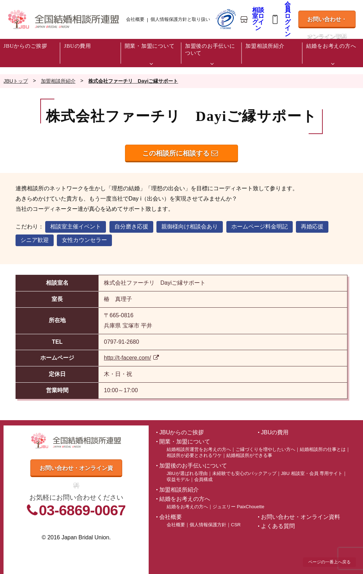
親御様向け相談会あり (189, 227)
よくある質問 (278, 526)
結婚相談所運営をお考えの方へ (199, 449)
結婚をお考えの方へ (187, 506)
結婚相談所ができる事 (249, 455)
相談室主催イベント (75, 227)
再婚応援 (312, 227)
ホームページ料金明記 (259, 227)
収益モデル (178, 479)
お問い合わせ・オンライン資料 (327, 22)
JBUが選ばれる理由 (187, 473)
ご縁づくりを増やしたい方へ (265, 449)
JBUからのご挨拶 (181, 432)
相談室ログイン (258, 19)
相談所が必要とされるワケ (194, 455)
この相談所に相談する (180, 153)
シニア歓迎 (34, 240)
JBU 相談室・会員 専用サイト (312, 473)
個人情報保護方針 (208, 524)
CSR (235, 524)
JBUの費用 (274, 432)
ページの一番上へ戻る (329, 561)
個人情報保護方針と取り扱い (180, 19)
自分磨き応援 (131, 227)
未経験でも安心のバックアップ (244, 473)
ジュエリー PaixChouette (238, 506)
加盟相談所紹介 (179, 490)
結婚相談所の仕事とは (323, 449)
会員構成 (203, 479)
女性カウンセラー (84, 240)
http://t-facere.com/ (131, 358)
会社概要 (135, 19)
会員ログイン (288, 19)
